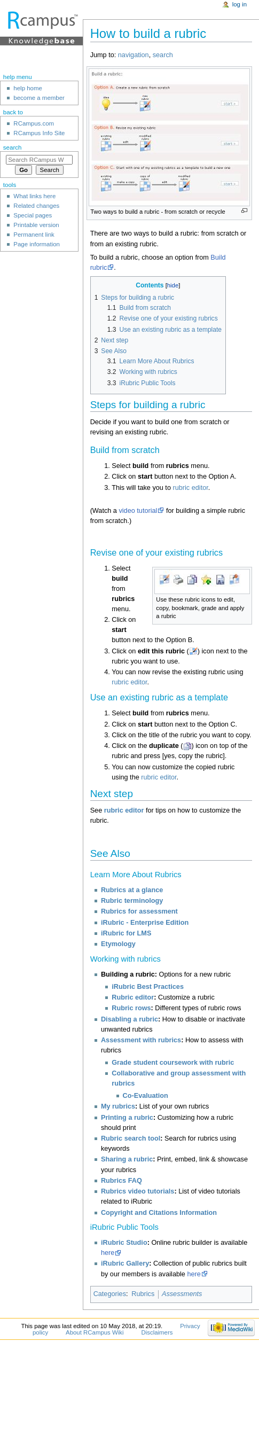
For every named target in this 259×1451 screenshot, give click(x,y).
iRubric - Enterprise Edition (145, 922)
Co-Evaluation (145, 1095)
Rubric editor (133, 997)
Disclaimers (156, 1332)
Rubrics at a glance (132, 890)
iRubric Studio (124, 1242)
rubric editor (190, 488)
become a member (38, 98)
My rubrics (118, 1106)
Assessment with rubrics (141, 1040)
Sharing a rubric (127, 1159)
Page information (36, 244)
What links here (34, 196)
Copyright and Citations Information (159, 1212)
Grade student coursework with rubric (173, 1062)
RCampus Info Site (39, 133)
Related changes (36, 205)
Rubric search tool (130, 1138)
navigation (133, 55)
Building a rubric (128, 974)
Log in (239, 4)
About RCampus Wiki (95, 1332)
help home (27, 88)
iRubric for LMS (126, 933)
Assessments (182, 1294)
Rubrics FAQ (121, 1180)
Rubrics (142, 1294)
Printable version (36, 225)
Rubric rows (131, 1008)
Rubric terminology (132, 900)
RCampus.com (33, 123)
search (163, 55)
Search (12, 147)
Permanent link (33, 234)
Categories (109, 1294)
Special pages (32, 215)
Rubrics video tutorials (137, 1191)
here (107, 1253)
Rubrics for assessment (139, 911)
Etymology (118, 944)
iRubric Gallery (125, 1263)
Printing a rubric (127, 1117)
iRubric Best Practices (148, 986)
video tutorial (138, 510)
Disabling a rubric (129, 1019)
